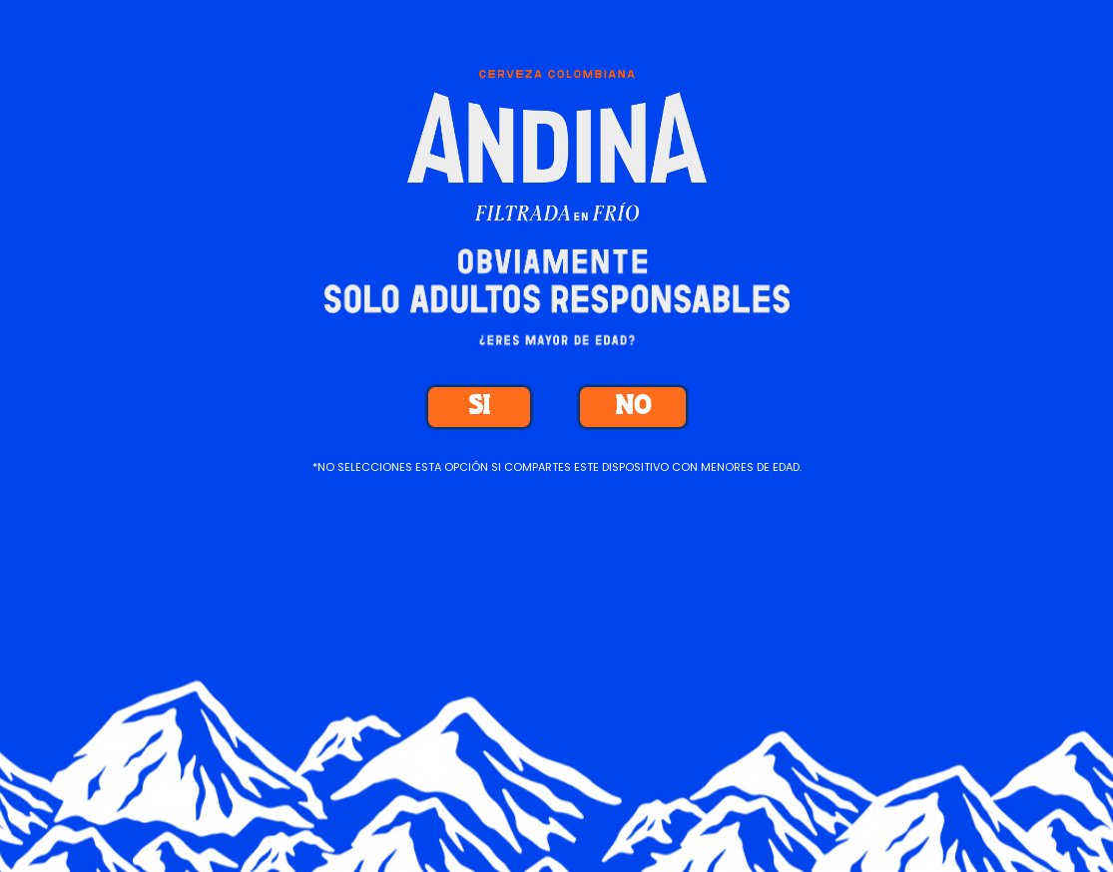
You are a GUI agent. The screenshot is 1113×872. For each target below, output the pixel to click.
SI (479, 406)
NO (633, 406)
